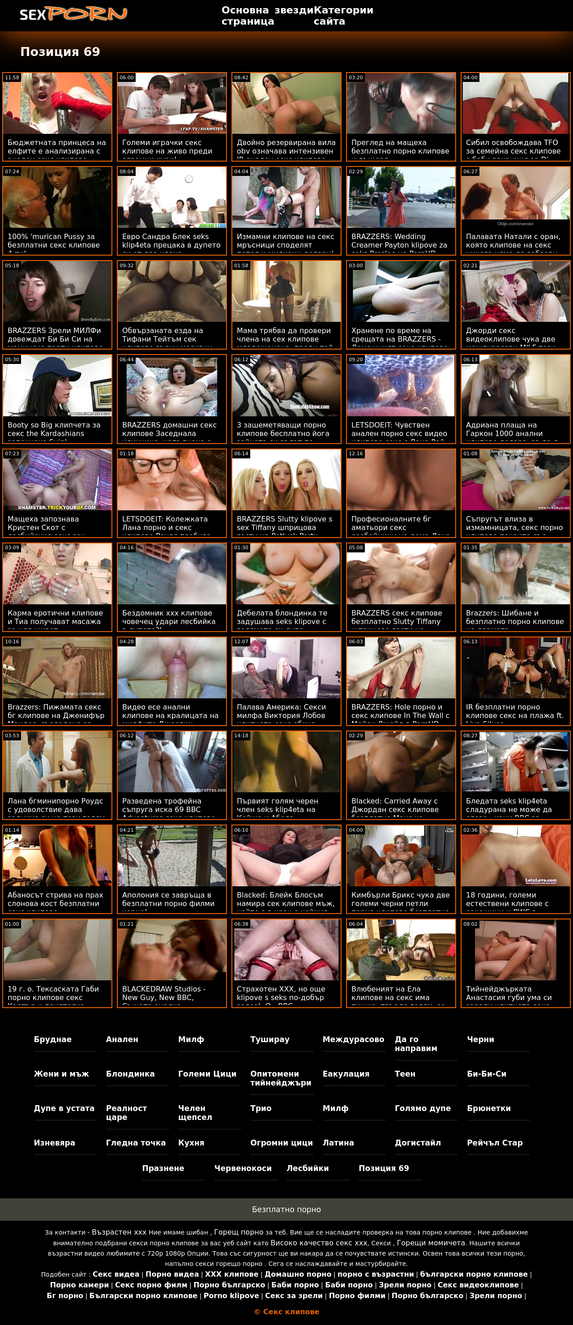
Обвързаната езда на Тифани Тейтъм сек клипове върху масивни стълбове (167, 343)
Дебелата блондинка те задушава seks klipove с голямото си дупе (282, 621)
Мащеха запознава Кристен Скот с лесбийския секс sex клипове (46, 532)
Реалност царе (126, 1113)
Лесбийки (307, 1168)
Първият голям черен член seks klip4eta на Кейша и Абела (277, 809)
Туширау (269, 1039)
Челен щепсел (195, 1113)
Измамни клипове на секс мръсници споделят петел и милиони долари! (285, 245)
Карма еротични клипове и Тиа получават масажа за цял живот (55, 621)
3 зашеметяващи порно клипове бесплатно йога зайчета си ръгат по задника (283, 438)
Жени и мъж (61, 1073)
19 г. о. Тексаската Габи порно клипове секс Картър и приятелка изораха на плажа (53, 1002)
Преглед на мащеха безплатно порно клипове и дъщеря (400, 151)
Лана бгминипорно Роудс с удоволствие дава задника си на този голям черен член (56, 814)
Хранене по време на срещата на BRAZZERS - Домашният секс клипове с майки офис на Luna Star (400, 343)
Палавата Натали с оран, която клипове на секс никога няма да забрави (513, 245)
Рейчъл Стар (495, 1142)
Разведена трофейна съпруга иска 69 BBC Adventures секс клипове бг (168, 814)
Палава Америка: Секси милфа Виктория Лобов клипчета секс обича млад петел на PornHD (281, 720)
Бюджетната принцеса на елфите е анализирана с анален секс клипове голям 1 (57, 155)
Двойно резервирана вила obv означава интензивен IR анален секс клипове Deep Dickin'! (286, 155)
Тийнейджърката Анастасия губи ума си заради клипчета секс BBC (509, 1002)
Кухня (191, 1142)
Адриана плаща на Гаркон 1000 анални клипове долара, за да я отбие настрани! (512, 438)
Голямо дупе (423, 1108)
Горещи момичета (431, 1243)
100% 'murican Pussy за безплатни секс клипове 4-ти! (54, 245)
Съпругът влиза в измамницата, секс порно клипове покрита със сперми (514, 532)
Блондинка (130, 1073)
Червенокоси (243, 1168)
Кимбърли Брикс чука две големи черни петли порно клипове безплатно (400, 903)
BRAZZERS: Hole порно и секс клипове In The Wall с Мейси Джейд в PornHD (400, 715)
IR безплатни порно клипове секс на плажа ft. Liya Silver (515, 715)
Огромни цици (281, 1142)
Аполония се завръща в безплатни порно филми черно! (168, 903)
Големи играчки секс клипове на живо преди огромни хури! (167, 151)
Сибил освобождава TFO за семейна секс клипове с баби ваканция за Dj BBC (513, 155)
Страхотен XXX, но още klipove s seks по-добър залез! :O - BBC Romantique (281, 1002)
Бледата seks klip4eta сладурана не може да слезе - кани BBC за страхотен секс (509, 814)
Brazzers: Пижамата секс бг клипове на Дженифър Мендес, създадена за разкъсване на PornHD (56, 720)
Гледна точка (136, 1142)
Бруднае (53, 1039)
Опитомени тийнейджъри (280, 1078)
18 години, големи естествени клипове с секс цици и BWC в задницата (507, 908)
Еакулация (346, 1073)
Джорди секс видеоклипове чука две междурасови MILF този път (511, 343)
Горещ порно (238, 1232)
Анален (122, 1039)
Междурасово (354, 1039)
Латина (339, 1142)
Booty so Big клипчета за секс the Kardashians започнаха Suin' (54, 433)
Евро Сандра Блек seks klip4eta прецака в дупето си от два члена (171, 245)
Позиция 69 (384, 1168)
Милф (191, 1039)
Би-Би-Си (486, 1073)
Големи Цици (207, 1073)
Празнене (163, 1168)
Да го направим (416, 1044)
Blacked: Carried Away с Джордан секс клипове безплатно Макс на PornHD (395, 814)
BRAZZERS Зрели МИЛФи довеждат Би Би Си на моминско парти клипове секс (55, 343)
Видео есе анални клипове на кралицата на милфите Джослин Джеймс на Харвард (170, 720)
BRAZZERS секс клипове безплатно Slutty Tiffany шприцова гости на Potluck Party (396, 626)
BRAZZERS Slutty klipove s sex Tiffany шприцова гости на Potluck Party (284, 527)
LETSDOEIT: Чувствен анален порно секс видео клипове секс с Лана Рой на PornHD (399, 438)
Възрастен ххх (119, 1232)
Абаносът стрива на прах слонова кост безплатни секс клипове (55, 903)
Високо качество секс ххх (318, 1243)
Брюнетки (489, 1108)
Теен (405, 1073)
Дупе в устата (64, 1108)
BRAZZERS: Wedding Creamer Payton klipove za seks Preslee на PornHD (399, 245)
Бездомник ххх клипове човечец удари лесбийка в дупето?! (169, 621)
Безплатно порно (286, 1209)
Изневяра (55, 1142)
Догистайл (418, 1142)
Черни (480, 1039)
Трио (260, 1108)
